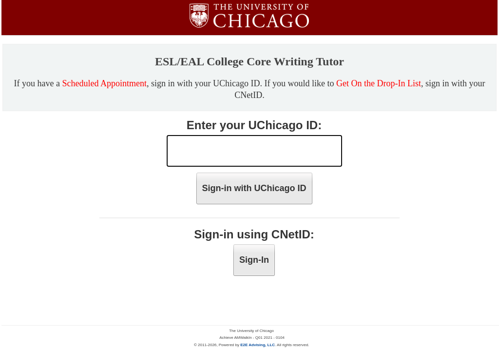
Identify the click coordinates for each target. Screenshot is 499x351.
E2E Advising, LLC (257, 345)
